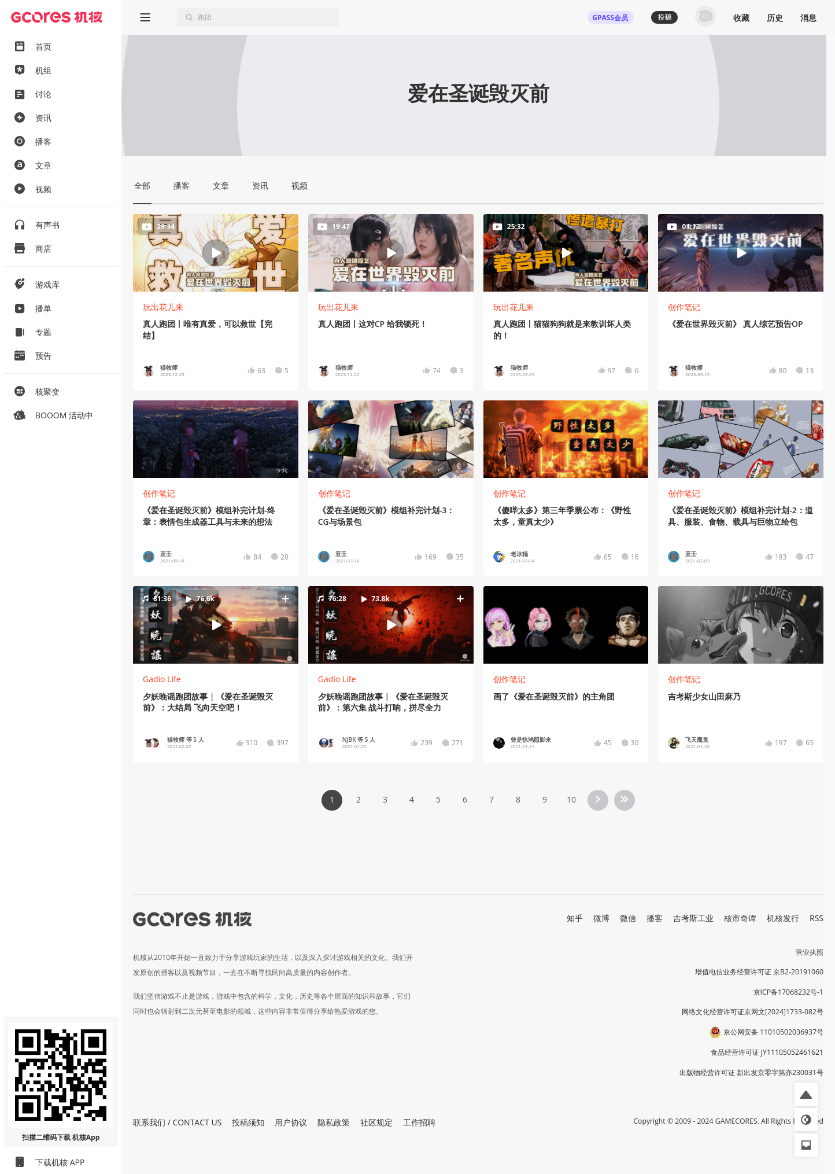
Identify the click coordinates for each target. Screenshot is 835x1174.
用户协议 (291, 1122)
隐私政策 (333, 1122)
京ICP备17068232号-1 (788, 992)
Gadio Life (162, 679)
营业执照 (809, 952)
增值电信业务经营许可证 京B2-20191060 (759, 972)
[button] (215, 625)
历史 (775, 17)
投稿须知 (248, 1122)
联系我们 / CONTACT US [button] (177, 1122)
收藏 (741, 17)
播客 (654, 917)
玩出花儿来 (163, 306)
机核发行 (783, 917)
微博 (601, 917)
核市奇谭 (740, 917)
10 (571, 799)
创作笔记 (684, 306)
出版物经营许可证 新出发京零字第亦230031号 (751, 1072)
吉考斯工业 (693, 917)
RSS (816, 917)
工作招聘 (419, 1122)
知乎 (575, 917)
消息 (808, 17)
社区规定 (376, 1122)
